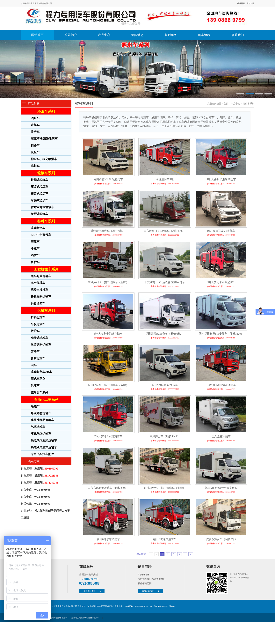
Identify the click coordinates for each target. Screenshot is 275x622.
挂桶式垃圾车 (39, 179)
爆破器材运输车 (41, 413)
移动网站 (241, 3)
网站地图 (250, 3)
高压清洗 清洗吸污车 (44, 138)
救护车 (35, 331)
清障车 (35, 241)
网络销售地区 (143, 575)
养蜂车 (35, 351)
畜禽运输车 (38, 358)
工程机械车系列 (46, 269)
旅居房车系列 (39, 392)
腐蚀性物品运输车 (42, 420)
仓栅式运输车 (39, 337)
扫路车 (35, 145)
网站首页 (37, 35)
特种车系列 (46, 221)
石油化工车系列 (46, 400)
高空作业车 (38, 283)
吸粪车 (35, 125)
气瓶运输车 (38, 426)
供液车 (35, 385)
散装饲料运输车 (41, 344)
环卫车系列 (46, 111)
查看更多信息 (151, 591)
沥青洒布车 (38, 303)
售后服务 (171, 35)
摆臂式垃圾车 (39, 193)
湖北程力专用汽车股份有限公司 (85, 618)
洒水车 (35, 118)
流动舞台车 (38, 228)
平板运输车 (38, 324)
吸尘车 (35, 152)
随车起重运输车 (41, 276)
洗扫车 (35, 165)
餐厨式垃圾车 (39, 214)
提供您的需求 (93, 591)
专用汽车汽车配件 (42, 454)
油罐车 (35, 406)
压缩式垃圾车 (39, 186)
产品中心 (104, 35)
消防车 (35, 255)
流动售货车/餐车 (41, 372)
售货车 (35, 262)
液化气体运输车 (41, 433)
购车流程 (204, 35)
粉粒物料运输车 (41, 296)
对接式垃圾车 (39, 200)
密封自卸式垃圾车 (42, 207)
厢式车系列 (38, 378)
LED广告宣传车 (41, 234)
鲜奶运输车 (38, 317)
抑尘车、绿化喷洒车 (44, 159)
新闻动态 (137, 35)
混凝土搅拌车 (39, 289)
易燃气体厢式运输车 (44, 440)
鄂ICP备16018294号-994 (164, 606)
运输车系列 (46, 311)
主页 (226, 103)
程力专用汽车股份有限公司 (56, 618)
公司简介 (71, 35)
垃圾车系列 (46, 173)
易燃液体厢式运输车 (44, 447)
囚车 (34, 365)
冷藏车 (35, 248)
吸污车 (35, 131)
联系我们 (237, 35)
